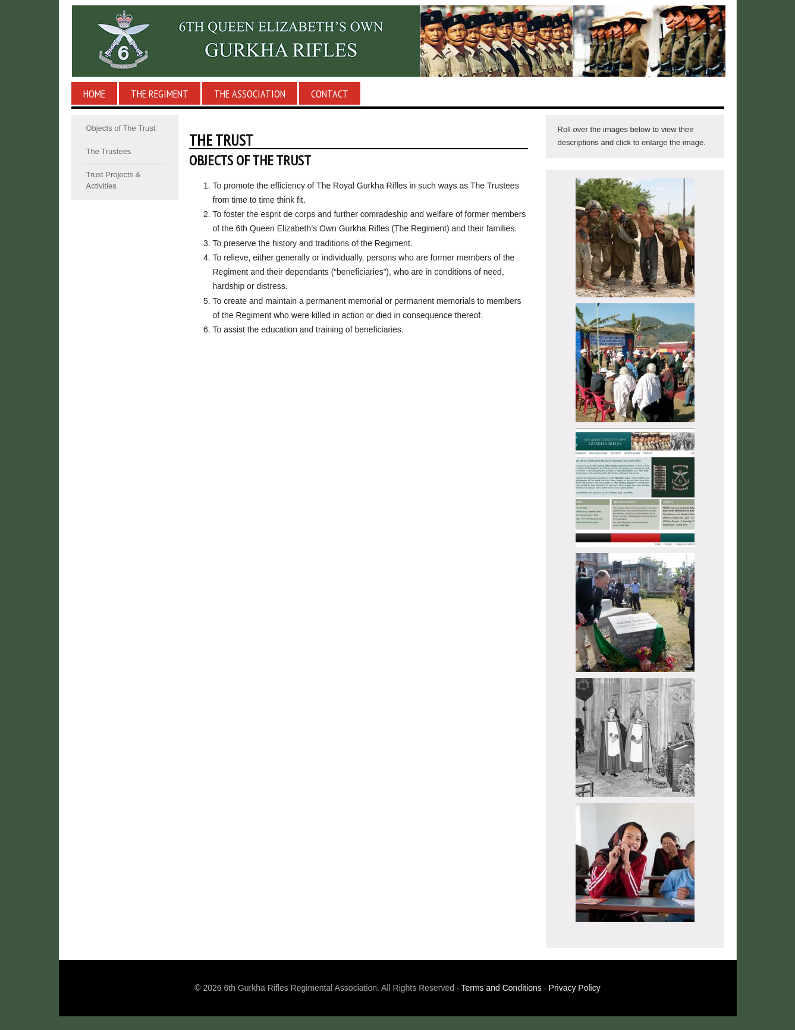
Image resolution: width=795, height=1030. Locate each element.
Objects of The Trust (121, 128)
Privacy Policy (575, 988)
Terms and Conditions (501, 988)
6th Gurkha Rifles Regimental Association (397, 41)
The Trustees (108, 151)
